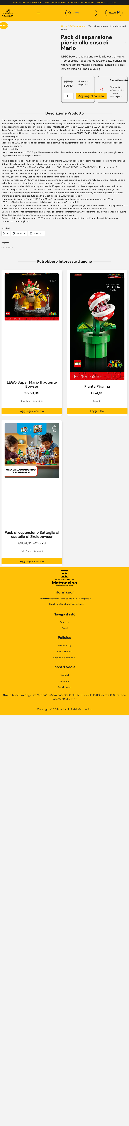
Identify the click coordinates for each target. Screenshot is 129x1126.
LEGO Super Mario (78, 26)
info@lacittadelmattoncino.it (70, 604)
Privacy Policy (64, 645)
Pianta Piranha (97, 386)
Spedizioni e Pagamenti (64, 657)
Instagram (64, 681)
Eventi (65, 628)
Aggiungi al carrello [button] (32, 411)
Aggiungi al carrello (91, 96)
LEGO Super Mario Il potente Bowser (32, 384)
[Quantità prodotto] (68, 96)
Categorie (64, 622)
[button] (38, 12)
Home (64, 26)
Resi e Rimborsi (64, 651)
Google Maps (64, 687)
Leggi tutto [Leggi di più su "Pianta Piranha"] (97, 411)
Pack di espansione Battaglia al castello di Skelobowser (32, 534)
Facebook (64, 675)
